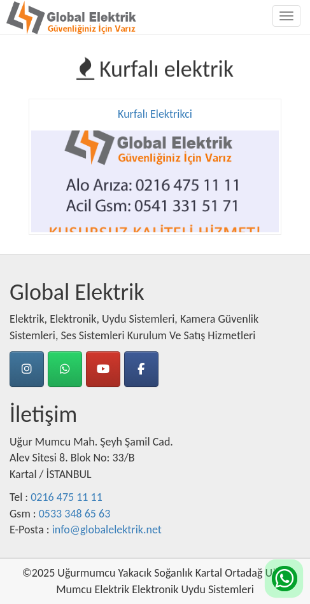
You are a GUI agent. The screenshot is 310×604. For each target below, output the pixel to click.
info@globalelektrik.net (107, 530)
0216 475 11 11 (66, 497)
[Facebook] (141, 369)
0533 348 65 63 (75, 514)
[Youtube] (103, 369)
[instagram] (27, 369)
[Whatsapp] (65, 369)
